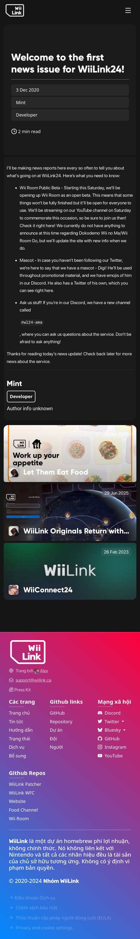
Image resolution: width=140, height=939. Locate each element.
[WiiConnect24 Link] (70, 571)
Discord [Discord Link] (109, 713)
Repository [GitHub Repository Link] (61, 721)
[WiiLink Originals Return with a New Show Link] (70, 512)
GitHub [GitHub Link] (57, 713)
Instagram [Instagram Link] (112, 747)
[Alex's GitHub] (41, 670)
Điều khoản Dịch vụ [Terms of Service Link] (32, 898)
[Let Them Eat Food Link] (70, 453)
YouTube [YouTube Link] (110, 756)
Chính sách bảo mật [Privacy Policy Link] (33, 908)
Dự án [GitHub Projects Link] (56, 730)
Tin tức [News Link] (16, 721)
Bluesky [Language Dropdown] (110, 730)
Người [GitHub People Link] (56, 747)
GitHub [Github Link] (109, 739)
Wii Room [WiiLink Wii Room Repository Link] (19, 818)
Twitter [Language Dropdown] (109, 721)
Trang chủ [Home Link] (19, 713)
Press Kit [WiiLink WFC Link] (20, 689)
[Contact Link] (33, 680)
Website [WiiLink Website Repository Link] (17, 801)
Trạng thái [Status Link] (19, 739)
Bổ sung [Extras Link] (17, 756)
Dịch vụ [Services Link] (17, 747)
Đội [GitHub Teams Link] (53, 739)
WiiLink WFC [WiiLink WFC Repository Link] (22, 793)
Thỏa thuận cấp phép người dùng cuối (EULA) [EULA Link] (60, 918)
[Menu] (128, 10)
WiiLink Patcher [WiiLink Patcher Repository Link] (25, 784)
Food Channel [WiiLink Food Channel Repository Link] (23, 810)
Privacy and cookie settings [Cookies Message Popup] (41, 928)
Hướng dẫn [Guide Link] (21, 730)
